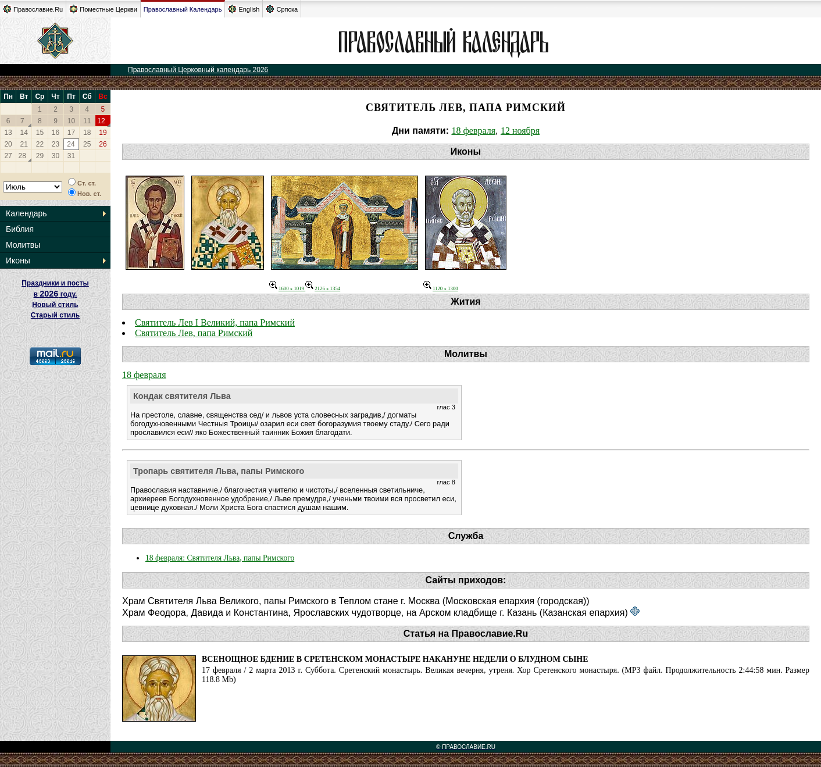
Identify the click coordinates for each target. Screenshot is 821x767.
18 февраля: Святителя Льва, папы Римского (219, 558)
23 (55, 144)
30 (55, 156)
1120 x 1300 (440, 288)
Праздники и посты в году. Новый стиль (55, 294)
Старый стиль (55, 315)
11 (87, 121)
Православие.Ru (33, 9)
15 (40, 133)
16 (55, 133)
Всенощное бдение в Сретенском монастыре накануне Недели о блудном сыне (395, 659)
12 (101, 121)
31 (71, 156)
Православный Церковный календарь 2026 (198, 70)
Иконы (18, 260)
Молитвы (23, 244)
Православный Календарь (183, 9)
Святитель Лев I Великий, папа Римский (215, 322)
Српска (282, 9)
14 (24, 133)
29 (40, 156)
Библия (20, 229)
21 (24, 144)
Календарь (26, 213)
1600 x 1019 (287, 288)
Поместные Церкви (103, 9)
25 (87, 144)
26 (102, 144)
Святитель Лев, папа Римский (193, 333)
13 (8, 133)
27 (8, 156)
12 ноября (520, 130)
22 (40, 144)
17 (71, 133)
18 (87, 133)
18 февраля (473, 130)
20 (8, 144)
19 (102, 133)
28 (22, 156)
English (243, 9)
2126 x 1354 (322, 288)
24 (70, 144)
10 (71, 121)
